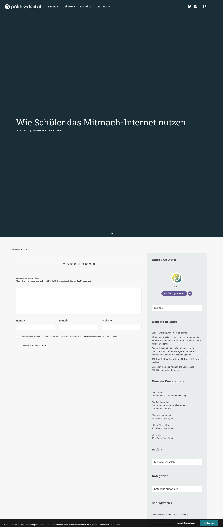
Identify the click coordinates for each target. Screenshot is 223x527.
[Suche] (177, 267)
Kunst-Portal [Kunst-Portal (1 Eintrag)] (183, 495)
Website (107, 280)
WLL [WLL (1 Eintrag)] (174, 520)
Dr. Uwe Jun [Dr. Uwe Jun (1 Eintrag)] (159, 479)
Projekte (85, 6)
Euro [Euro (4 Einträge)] (172, 479)
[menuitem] (53, 7)
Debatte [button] (69, 6)
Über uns (103, 6)
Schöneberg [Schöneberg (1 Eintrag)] (159, 510)
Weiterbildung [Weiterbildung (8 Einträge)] (160, 520)
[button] (217, 7)
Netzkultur (17, 209)
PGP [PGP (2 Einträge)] (196, 500)
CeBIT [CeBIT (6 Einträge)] (185, 474)
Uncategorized (42, 111)
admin (58, 111)
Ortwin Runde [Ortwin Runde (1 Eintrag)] (183, 500)
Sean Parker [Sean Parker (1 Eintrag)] (176, 510)
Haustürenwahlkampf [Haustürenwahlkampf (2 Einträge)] (164, 484)
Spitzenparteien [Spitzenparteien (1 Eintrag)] (161, 515)
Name (20, 280)
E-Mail (64, 280)
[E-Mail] (190, 253)
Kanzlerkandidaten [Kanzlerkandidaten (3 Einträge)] (162, 495)
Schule (29, 209)
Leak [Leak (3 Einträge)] (197, 495)
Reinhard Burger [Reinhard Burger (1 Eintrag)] (186, 505)
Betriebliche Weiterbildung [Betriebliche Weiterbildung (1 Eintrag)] (166, 474)
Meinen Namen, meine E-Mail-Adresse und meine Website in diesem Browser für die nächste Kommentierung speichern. (69, 296)
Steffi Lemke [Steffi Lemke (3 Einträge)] (179, 515)
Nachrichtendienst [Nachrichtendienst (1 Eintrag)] (162, 500)
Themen (53, 6)
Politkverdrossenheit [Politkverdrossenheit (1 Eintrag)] (164, 505)
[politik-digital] (23, 6)
